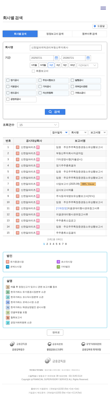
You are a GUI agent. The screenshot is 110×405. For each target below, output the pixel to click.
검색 (57, 111)
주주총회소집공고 (66, 220)
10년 (72, 65)
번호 (8, 140)
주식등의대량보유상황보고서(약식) (75, 196)
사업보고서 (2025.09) (68, 183)
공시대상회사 (34, 140)
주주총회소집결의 (66, 232)
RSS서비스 (76, 370)
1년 (51, 65)
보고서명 (95, 132)
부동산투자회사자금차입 (69, 153)
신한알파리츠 (28, 147)
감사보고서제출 (64, 190)
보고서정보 (66, 370)
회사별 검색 (20, 33)
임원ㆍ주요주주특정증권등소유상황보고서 (79, 147)
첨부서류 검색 (89, 33)
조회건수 (8, 124)
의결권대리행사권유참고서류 (77, 208)
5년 (65, 65)
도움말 (99, 26)
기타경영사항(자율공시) (69, 159)
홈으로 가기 (13, 7)
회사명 (9, 47)
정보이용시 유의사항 (52, 370)
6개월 (43, 65)
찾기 (98, 48)
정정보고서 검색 (54, 33)
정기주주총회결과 (66, 165)
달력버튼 (56, 58)
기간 (7, 57)
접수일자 (57, 132)
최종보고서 (42, 71)
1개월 (34, 65)
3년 (58, 65)
